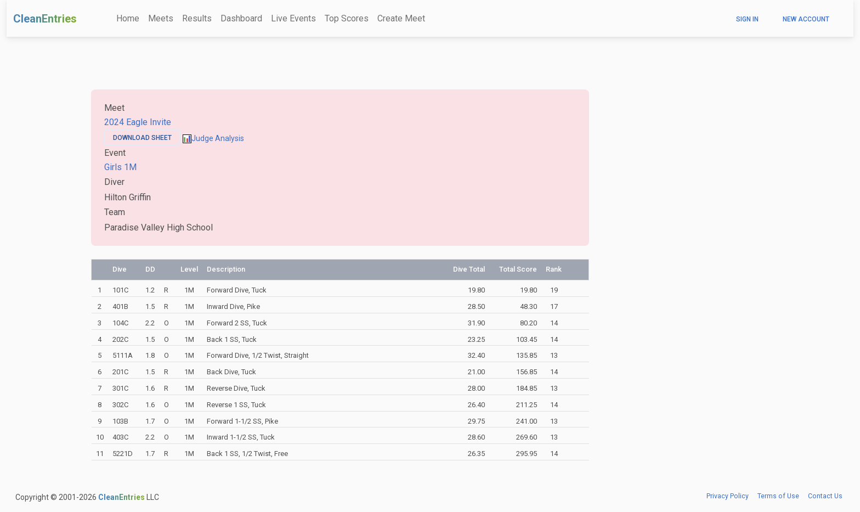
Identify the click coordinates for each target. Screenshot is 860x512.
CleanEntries (45, 18)
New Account (806, 19)
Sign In (747, 19)
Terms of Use (778, 496)
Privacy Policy (727, 496)
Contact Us (825, 496)
